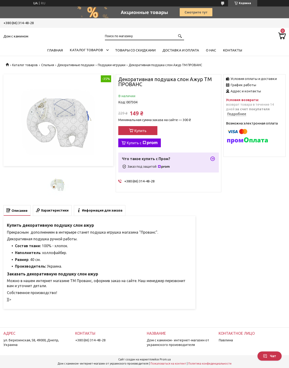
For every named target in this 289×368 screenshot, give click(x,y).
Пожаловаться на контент (168, 363)
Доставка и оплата (180, 50)
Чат (269, 356)
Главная (55, 50)
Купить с (142, 143)
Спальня (47, 65)
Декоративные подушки (75, 65)
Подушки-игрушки (111, 65)
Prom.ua (165, 359)
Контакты (232, 50)
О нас (211, 50)
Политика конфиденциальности (209, 363)
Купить (140, 131)
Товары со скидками (135, 50)
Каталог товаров (86, 50)
